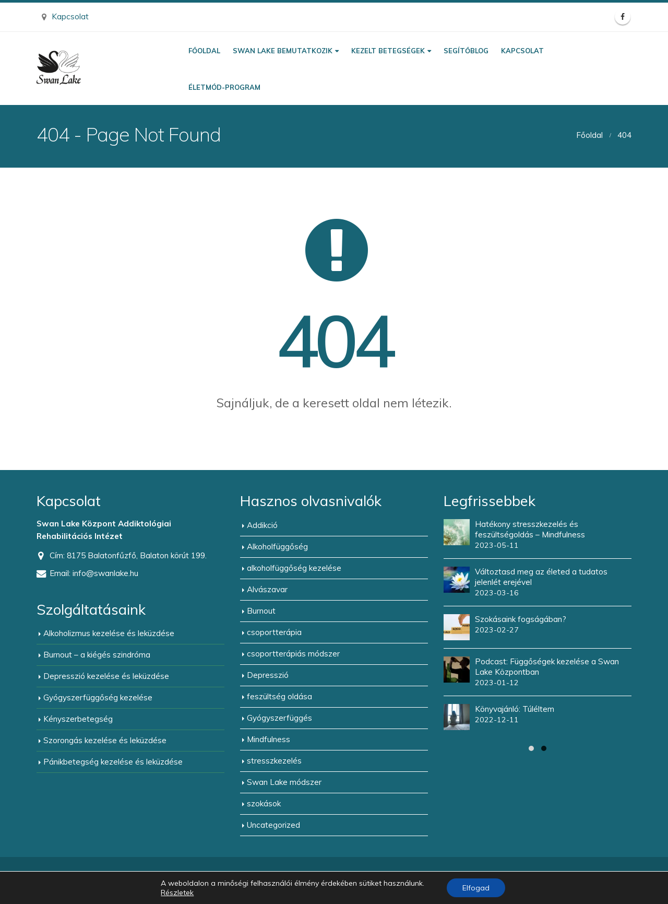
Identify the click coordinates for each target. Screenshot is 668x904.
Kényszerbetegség (78, 719)
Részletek (177, 892)
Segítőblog (466, 50)
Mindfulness (268, 739)
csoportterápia (274, 632)
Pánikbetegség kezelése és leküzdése (113, 762)
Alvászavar (267, 589)
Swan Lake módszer (284, 782)
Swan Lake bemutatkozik (282, 50)
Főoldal (204, 50)
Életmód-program (224, 87)
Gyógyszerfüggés (279, 718)
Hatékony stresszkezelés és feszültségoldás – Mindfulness (530, 529)
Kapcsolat (65, 16)
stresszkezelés (274, 761)
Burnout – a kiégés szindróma (96, 655)
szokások (264, 803)
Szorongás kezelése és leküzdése (104, 740)
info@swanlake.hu (105, 573)
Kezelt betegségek (388, 50)
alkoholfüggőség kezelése (294, 568)
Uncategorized (273, 825)
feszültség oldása (279, 696)
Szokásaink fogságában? (520, 619)
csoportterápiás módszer (293, 654)
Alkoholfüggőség (277, 546)
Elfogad (476, 888)
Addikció (262, 525)
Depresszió (268, 675)
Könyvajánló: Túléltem (514, 709)
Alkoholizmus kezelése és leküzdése (108, 633)
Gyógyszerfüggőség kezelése (97, 697)
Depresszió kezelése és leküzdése (106, 676)
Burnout (261, 611)
